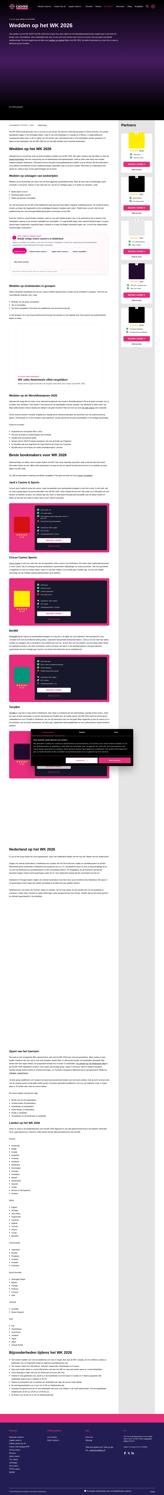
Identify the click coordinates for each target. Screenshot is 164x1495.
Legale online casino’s (59, 251)
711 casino (13, 1459)
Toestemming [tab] (47, 732)
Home (17, 19)
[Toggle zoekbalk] (147, 6)
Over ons (89, 1437)
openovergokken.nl (97, 1450)
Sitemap (88, 1440)
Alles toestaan (114, 760)
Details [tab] (82, 732)
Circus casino (14, 1450)
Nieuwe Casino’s (44, 6)
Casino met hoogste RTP (19, 1447)
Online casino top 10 (17, 1443)
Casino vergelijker (79, 251)
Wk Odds (109, 6)
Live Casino (52, 1437)
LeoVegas (13, 1463)
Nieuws (98, 6)
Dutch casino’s (53, 1440)
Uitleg (129, 6)
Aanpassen (82, 760)
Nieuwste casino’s (16, 1437)
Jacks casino (14, 1456)
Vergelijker (139, 6)
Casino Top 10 (60, 6)
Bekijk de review (54, 546)
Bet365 (14, 637)
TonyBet (12, 713)
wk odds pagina (88, 408)
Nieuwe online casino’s (38, 251)
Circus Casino (14, 563)
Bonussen (120, 6)
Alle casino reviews (21, 262)
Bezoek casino (54, 540)
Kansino (12, 1453)
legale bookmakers (16, 159)
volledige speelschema (18, 1073)
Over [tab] (116, 732)
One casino (13, 1466)
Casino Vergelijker (85, 476)
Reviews (89, 6)
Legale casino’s (75, 6)
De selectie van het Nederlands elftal (91, 1064)
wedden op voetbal (56, 40)
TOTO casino (14, 1469)
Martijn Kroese (42, 125)
